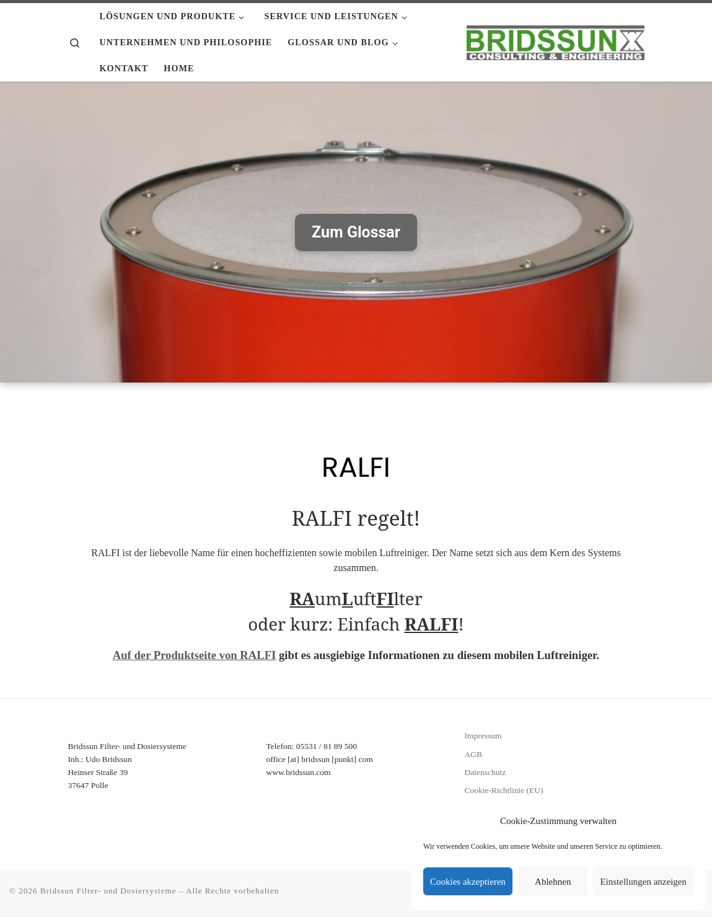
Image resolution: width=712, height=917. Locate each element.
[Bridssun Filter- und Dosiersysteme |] (555, 40)
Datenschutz (485, 772)
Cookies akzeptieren (468, 882)
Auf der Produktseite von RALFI (194, 655)
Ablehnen (553, 882)
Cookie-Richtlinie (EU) (503, 790)
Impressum (482, 735)
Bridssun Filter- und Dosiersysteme (108, 890)
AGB (473, 754)
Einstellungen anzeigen (643, 882)
